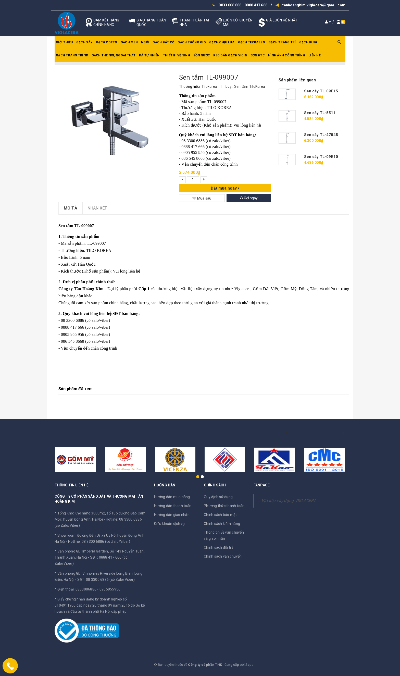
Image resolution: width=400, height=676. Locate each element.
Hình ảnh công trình (286, 55)
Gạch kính (308, 42)
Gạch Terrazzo (251, 42)
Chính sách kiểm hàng (222, 524)
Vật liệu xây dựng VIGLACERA (288, 500)
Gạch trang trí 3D (72, 55)
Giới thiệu (64, 42)
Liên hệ (314, 55)
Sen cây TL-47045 (321, 134)
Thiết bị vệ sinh (176, 55)
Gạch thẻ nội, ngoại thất (114, 55)
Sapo (249, 665)
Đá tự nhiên (149, 55)
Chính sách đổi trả (219, 547)
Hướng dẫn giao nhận (172, 515)
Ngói (145, 42)
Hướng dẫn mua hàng (172, 497)
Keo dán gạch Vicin (230, 55)
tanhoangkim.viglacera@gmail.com (313, 5)
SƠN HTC (258, 55)
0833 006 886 (230, 5)
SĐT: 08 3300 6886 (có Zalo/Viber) (106, 579)
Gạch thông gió (192, 42)
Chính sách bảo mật (220, 515)
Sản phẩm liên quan (297, 80)
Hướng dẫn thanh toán (172, 506)
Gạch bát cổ (163, 42)
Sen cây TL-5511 (320, 112)
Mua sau (201, 198)
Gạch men (129, 42)
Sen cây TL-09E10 (321, 156)
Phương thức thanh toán (224, 506)
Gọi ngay (249, 198)
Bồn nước (201, 55)
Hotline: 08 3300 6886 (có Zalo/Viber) (99, 541)
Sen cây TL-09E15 (321, 91)
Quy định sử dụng (218, 497)
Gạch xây (84, 42)
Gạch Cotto (106, 42)
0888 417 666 (256, 5)
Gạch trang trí (282, 42)
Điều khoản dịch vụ (169, 524)
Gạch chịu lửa (221, 42)
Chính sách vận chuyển (223, 556)
